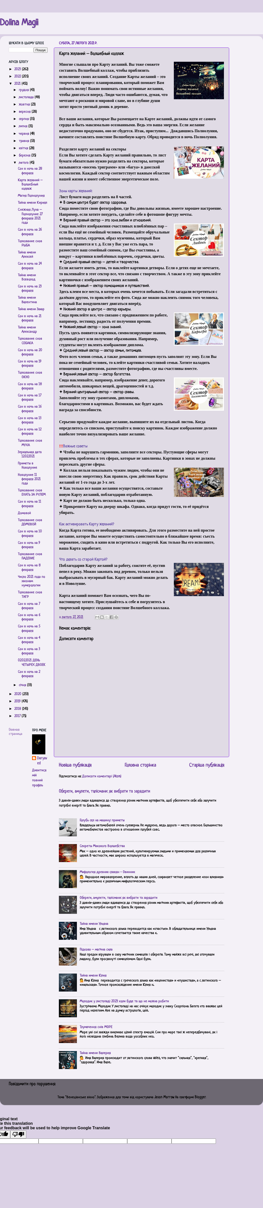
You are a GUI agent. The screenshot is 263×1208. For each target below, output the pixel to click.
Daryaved (42, 761)
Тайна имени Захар (31, 309)
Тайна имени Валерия (95, 1053)
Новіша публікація (75, 765)
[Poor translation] (18, 1134)
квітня (24, 148)
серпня (24, 119)
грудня (24, 90)
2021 (18, 84)
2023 (18, 69)
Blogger (200, 1097)
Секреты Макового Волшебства (102, 846)
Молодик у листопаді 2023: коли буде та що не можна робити (124, 1001)
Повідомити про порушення (32, 1084)
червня (24, 134)
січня (23, 685)
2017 (18, 716)
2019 (18, 701)
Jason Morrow (164, 1097)
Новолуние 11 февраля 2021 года (29, 479)
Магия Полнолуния (31, 196)
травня (24, 141)
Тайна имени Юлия (93, 976)
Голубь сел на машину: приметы (102, 820)
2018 (18, 709)
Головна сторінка (140, 765)
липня (23, 126)
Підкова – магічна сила (96, 950)
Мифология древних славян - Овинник (107, 872)
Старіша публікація (206, 765)
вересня (25, 112)
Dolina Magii (19, 23)
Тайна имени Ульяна (94, 924)
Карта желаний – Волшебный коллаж (30, 184)
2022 (18, 76)
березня (25, 155)
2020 (18, 694)
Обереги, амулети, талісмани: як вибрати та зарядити (104, 791)
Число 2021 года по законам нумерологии (31, 581)
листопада (27, 97)
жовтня (25, 104)
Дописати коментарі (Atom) (101, 776)
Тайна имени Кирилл (32, 203)
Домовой (24, 513)
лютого (24, 163)
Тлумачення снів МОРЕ (96, 1027)
